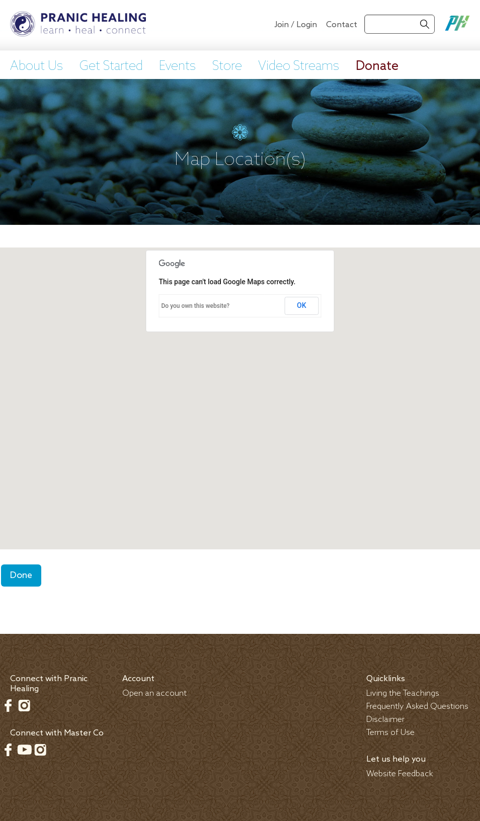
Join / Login (295, 25)
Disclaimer (385, 719)
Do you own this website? (196, 305)
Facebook (8, 705)
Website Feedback (399, 774)
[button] (240, 389)
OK (301, 305)
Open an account (154, 693)
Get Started (111, 66)
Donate (377, 66)
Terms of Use (390, 732)
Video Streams (298, 66)
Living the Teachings (402, 693)
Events (177, 66)
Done (21, 575)
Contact (341, 25)
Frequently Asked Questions (417, 706)
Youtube (24, 750)
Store (227, 66)
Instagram (24, 705)
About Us (36, 66)
